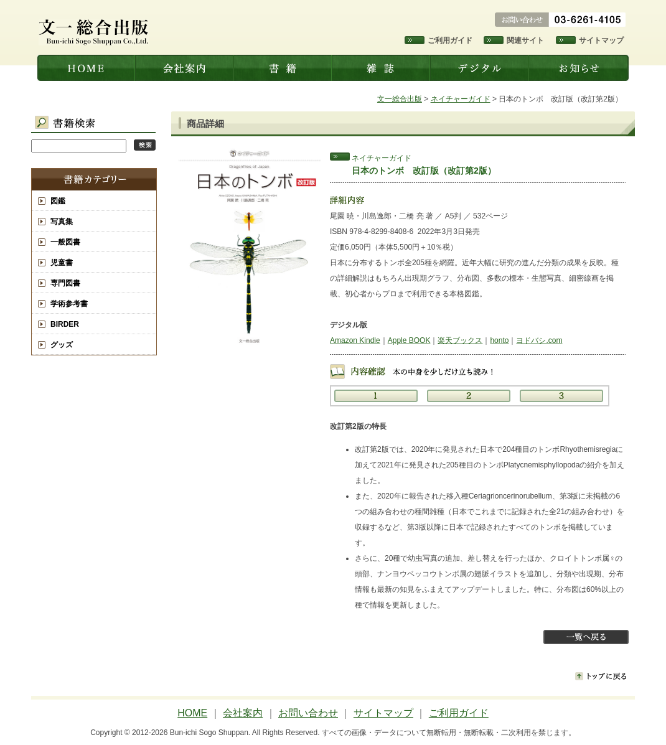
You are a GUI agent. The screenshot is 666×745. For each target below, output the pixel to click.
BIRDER (64, 324)
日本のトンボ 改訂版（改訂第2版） (424, 171)
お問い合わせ (308, 713)
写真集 (61, 221)
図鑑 (57, 201)
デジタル (480, 68)
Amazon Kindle (355, 340)
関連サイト (525, 40)
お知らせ (579, 68)
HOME (192, 713)
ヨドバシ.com (539, 340)
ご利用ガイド (450, 40)
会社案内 (185, 68)
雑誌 (382, 68)
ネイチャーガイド (460, 99)
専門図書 (65, 283)
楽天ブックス (460, 340)
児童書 (61, 262)
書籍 (284, 68)
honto (499, 340)
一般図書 (65, 242)
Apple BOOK (409, 340)
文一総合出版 (86, 68)
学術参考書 (69, 303)
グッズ (61, 344)
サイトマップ (601, 40)
